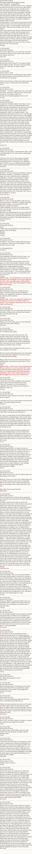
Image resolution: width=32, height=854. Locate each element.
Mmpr (1, 364)
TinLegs (2, 97)
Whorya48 (3, 756)
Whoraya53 (3, 627)
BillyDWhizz (3, 491)
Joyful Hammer (4, 194)
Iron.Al (2, 84)
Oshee (2, 68)
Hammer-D (3, 145)
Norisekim (3, 56)
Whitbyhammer (4, 568)
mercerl (2, 594)
